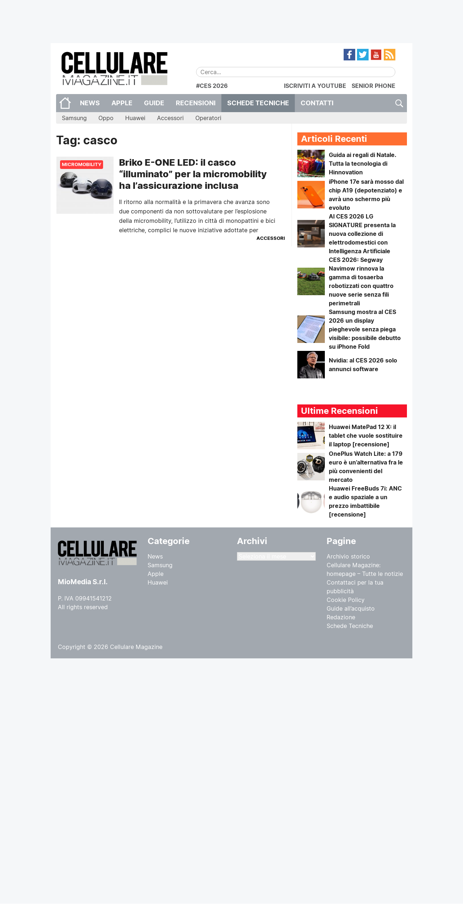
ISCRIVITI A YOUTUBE (315, 85)
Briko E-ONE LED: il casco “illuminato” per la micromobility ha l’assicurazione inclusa (193, 174)
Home (65, 103)
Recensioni (196, 103)
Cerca (399, 103)
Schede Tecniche (258, 103)
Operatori (208, 118)
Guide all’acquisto (351, 608)
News (90, 103)
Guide (154, 103)
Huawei (135, 118)
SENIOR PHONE (373, 85)
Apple (121, 103)
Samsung (74, 118)
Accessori (170, 118)
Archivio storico (348, 556)
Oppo (106, 118)
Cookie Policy (346, 599)
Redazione (341, 617)
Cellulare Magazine (136, 646)
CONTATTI (317, 103)
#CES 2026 (212, 85)
